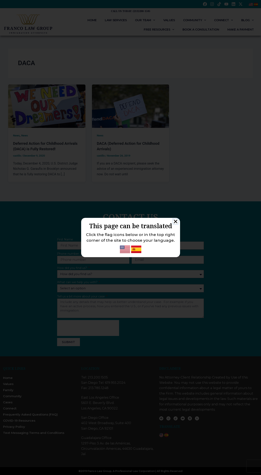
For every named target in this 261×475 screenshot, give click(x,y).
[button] (175, 221)
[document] (130, 237)
